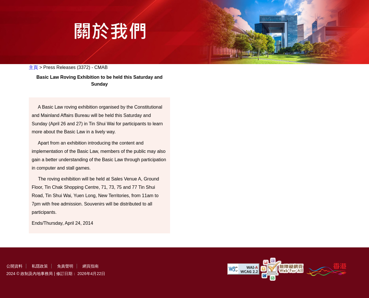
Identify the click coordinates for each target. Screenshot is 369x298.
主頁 (33, 67)
